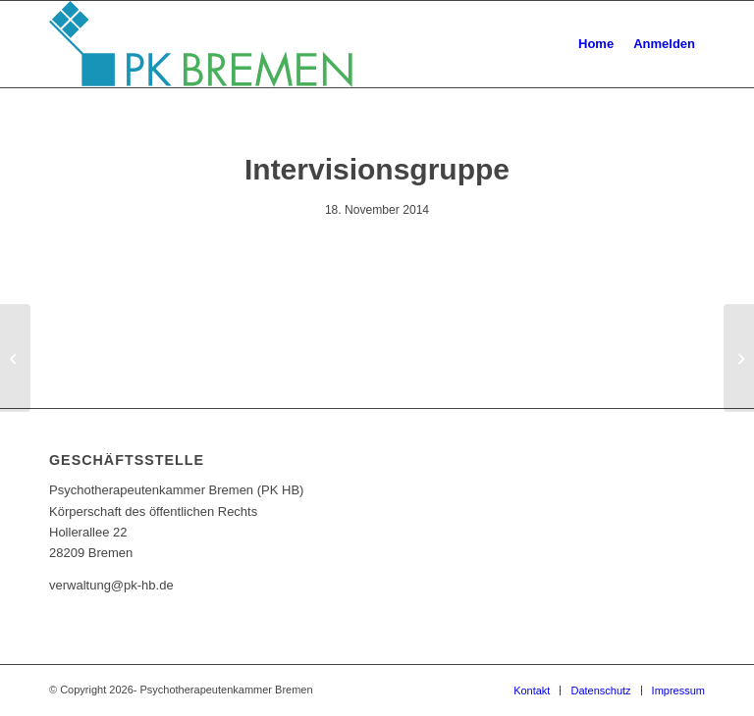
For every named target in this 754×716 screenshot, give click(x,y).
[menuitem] (595, 44)
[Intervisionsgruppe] (739, 358)
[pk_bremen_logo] (200, 44)
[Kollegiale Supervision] (15, 358)
